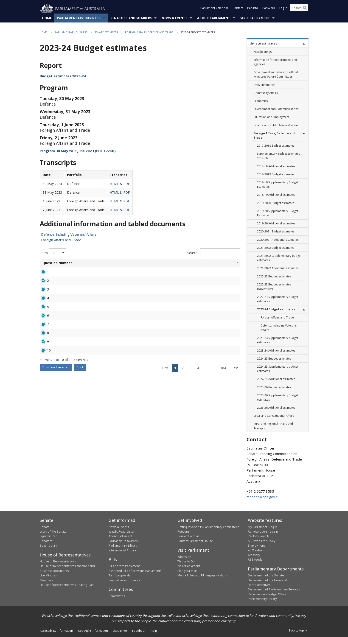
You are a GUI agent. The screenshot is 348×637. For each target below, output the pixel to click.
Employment (256, 546)
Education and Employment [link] (271, 117)
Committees (117, 596)
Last (235, 429)
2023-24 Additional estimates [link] (276, 350)
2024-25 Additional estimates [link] (276, 379)
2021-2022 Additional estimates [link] (277, 268)
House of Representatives (58, 561)
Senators (46, 541)
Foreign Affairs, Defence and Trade (149, 32)
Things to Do (186, 561)
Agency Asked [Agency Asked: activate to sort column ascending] (145, 265)
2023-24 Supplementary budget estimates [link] (277, 340)
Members (46, 580)
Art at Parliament (188, 566)
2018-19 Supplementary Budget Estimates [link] (277, 185)
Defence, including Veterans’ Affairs (69, 234)
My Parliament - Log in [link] (263, 527)
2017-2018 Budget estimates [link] (275, 146)
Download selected (55, 428)
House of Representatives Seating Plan (67, 585)
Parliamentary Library (123, 546)
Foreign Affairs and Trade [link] (277, 317)
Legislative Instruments (124, 580)
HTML (114, 184)
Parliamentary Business (79, 18)
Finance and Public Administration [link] (276, 125)
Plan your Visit (187, 571)
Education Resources (123, 541)
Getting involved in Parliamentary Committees (208, 527)
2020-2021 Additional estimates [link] (277, 240)
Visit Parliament (255, 18)
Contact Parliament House (195, 541)
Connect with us (188, 536)
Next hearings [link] (263, 52)
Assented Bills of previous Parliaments (135, 571)
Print (80, 428)
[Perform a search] (304, 8)
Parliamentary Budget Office (267, 594)
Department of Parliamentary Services (274, 589)
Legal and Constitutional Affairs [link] (274, 416)
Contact (238, 9)
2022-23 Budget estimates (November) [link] (274, 286)
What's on (184, 557)
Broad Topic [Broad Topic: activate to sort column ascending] (117, 265)
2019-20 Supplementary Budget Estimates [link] (277, 213)
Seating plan (48, 546)
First (165, 429)
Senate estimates (106, 32)
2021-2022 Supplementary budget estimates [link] (279, 258)
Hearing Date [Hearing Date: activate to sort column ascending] (188, 265)
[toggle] (303, 44)
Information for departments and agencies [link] (275, 62)
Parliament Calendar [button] (214, 9)
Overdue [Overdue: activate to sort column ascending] (211, 263)
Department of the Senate (266, 575)
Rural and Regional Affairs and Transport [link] (273, 426)
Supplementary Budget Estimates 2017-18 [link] (278, 156)
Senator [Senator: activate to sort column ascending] (72, 263)
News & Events (174, 18)
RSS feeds (255, 560)
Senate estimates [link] (263, 44)
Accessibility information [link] (56, 631)
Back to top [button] (298, 630)
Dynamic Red (48, 536)
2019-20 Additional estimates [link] (276, 224)
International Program (123, 550)
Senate (45, 527)
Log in (283, 9)
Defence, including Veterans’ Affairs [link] (279, 328)
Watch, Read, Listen (122, 532)
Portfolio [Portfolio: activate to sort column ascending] (97, 263)
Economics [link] (261, 101)
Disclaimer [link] (120, 631)
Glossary (254, 555)
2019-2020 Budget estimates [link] (275, 203)
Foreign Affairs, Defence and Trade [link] (274, 135)
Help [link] (154, 631)
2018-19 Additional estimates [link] (276, 195)
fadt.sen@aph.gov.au (263, 497)
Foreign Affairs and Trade (61, 240)
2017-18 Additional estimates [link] (276, 166)
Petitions (183, 532)
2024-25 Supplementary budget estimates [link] (277, 369)
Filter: (215, 253)
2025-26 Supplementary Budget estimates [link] (277, 397)
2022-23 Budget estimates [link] (274, 276)
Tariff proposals (119, 575)
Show (53, 253)
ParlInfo (252, 9)
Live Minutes (48, 575)
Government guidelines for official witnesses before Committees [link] (276, 74)
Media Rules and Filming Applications (202, 575)
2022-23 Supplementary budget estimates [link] (277, 299)
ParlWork (268, 9)
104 (223, 429)
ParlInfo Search (258, 536)
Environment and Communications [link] (276, 109)
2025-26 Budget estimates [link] (274, 387)
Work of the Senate (53, 532)
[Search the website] (299, 8)
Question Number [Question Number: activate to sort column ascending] (50, 265)
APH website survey (261, 541)
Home (47, 18)
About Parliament (213, 18)
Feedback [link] (139, 631)
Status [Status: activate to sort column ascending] (167, 263)
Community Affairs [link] (266, 93)
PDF (126, 184)
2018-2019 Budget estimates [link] (275, 174)
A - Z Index (255, 550)
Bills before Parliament (124, 566)
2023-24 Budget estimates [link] (276, 309)
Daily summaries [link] (264, 85)
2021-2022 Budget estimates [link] (275, 248)
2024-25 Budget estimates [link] (274, 358)
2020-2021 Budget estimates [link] (275, 232)
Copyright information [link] (93, 631)
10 (49, 407)
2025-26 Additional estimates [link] (276, 408)
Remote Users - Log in (263, 532)
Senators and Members (131, 18)
